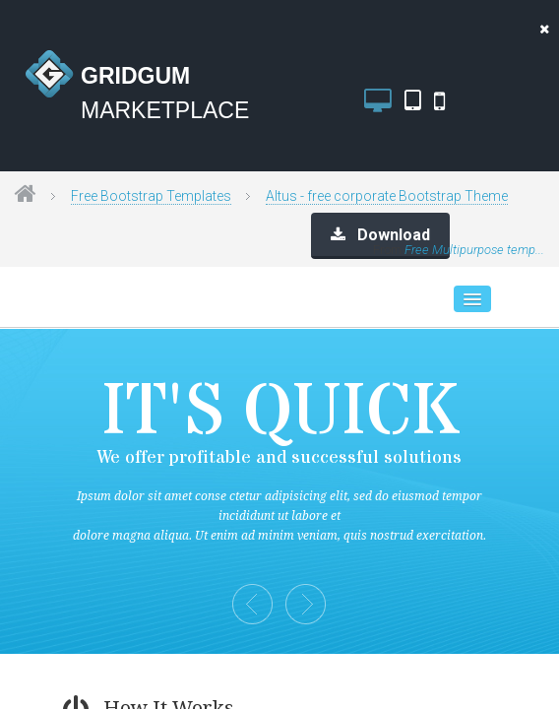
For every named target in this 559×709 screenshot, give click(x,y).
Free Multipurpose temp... (474, 249)
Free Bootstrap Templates (151, 196)
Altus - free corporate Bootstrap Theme (387, 196)
